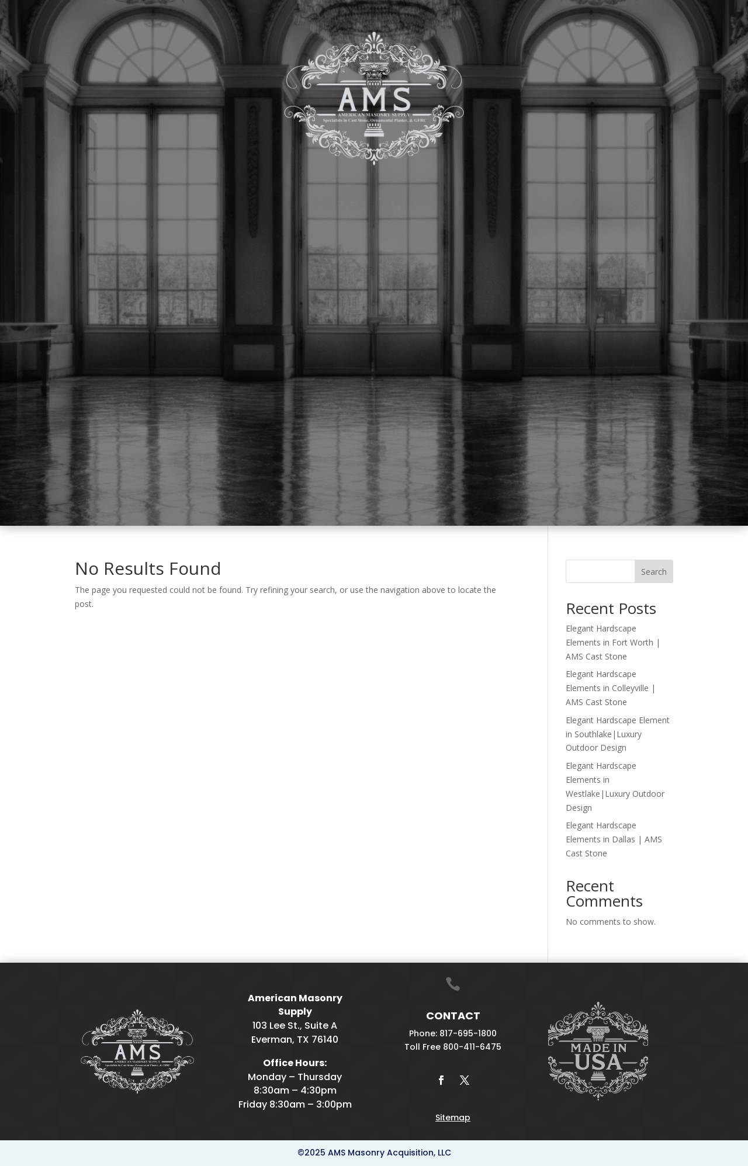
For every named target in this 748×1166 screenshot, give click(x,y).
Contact (647, 180)
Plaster (222, 180)
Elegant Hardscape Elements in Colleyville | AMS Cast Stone (611, 687)
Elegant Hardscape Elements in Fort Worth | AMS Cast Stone (613, 642)
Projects (586, 180)
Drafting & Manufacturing (399, 180)
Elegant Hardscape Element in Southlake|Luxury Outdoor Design (618, 734)
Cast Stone (156, 180)
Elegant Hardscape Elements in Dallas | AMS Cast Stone (614, 839)
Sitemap (452, 1117)
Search (654, 571)
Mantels (278, 180)
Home (82, 180)
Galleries (512, 180)
